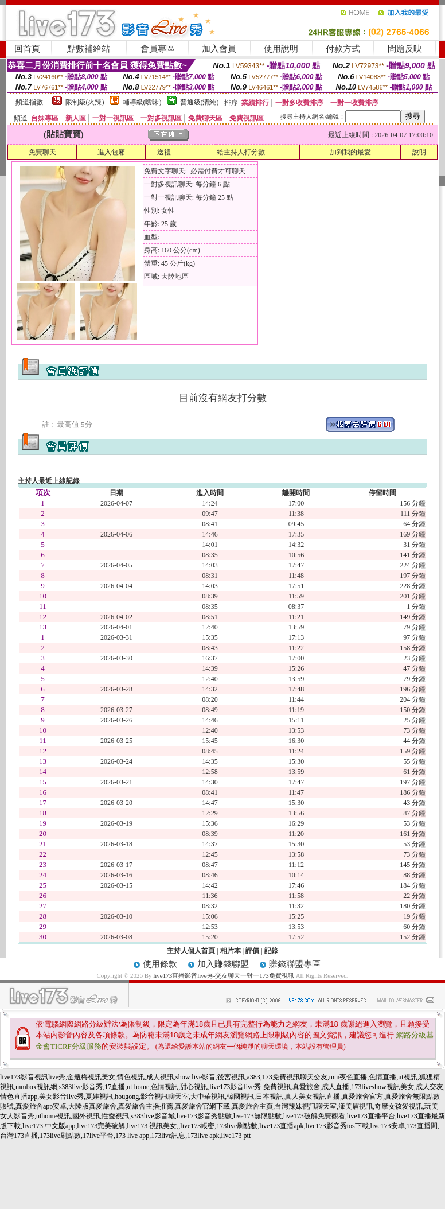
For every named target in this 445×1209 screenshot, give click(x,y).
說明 (419, 152)
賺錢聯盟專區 (295, 964)
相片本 (230, 951)
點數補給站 (88, 48)
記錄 (271, 951)
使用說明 (281, 48)
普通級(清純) (199, 102)
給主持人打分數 (241, 152)
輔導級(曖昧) (142, 102)
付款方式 (343, 48)
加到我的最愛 (350, 152)
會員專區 (157, 48)
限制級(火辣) (84, 102)
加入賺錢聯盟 (223, 964)
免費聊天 (42, 152)
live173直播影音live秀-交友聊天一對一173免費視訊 (223, 975)
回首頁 (27, 48)
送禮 (164, 152)
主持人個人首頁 (191, 951)
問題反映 (405, 48)
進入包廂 (111, 152)
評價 (252, 951)
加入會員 (219, 48)
